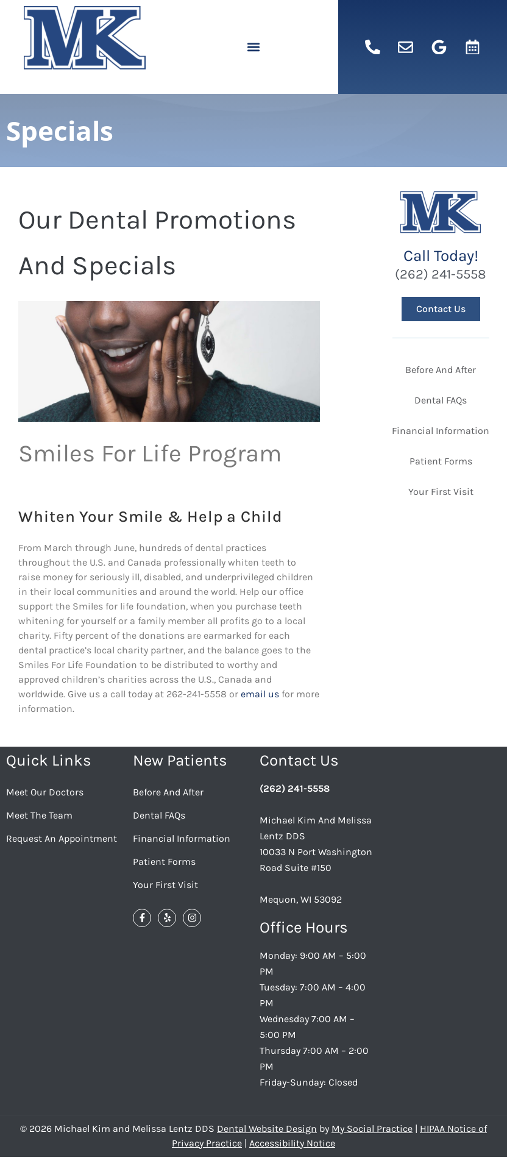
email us (261, 694)
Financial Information (181, 838)
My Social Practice (372, 1128)
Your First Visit (165, 884)
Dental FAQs (159, 815)
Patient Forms (164, 861)
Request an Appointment (61, 838)
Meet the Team (39, 815)
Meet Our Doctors (44, 792)
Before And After (168, 792)
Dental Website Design (267, 1128)
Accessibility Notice (292, 1143)
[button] (253, 47)
